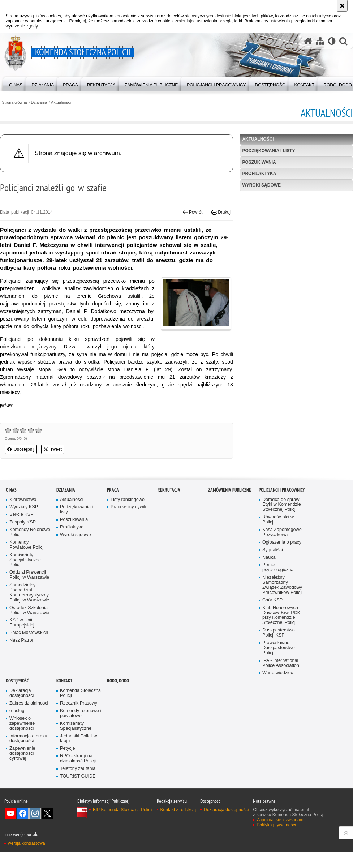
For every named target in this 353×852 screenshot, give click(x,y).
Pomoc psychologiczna (277, 567)
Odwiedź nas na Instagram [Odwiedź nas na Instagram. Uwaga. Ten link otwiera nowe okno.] (35, 813)
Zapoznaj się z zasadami (280, 819)
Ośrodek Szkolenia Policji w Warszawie (29, 610)
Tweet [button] (53, 449)
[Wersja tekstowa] (332, 41)
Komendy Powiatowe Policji (27, 545)
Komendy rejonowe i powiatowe (80, 713)
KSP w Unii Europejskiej (21, 623)
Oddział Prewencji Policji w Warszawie (29, 575)
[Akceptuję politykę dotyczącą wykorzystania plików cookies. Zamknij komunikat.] (342, 6)
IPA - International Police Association (280, 663)
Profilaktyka (259, 173)
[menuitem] (15, 83)
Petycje (67, 748)
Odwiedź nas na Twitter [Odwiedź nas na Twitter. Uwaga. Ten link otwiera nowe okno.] (47, 813)
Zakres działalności (28, 703)
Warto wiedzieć (277, 673)
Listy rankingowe (128, 499)
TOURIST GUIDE (77, 776)
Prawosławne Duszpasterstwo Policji (278, 648)
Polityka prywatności (276, 824)
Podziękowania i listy (268, 150)
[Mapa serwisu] (320, 41)
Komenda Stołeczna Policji (80, 693)
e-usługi (17, 710)
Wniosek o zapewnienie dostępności (22, 723)
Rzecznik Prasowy (78, 703)
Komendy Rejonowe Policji (29, 532)
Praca (113, 490)
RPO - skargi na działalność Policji (78, 758)
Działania (39, 102)
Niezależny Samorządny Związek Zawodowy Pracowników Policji (282, 585)
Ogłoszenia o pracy (281, 542)
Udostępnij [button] (20, 449)
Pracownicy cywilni (129, 507)
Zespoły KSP (22, 522)
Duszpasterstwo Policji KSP (278, 633)
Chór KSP (272, 600)
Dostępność (17, 681)
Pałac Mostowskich (28, 632)
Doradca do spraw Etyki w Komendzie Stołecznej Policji (281, 504)
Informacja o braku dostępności (28, 739)
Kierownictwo (22, 499)
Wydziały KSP (23, 507)
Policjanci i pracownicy (282, 490)
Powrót (192, 212)
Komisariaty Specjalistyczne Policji (25, 560)
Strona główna (14, 102)
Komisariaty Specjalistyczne (75, 726)
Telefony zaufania (77, 768)
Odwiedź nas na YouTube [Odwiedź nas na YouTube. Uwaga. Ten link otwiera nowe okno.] (10, 813)
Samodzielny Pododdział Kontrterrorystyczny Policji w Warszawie (29, 593)
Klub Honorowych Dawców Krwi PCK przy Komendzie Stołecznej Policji (281, 615)
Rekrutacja (169, 490)
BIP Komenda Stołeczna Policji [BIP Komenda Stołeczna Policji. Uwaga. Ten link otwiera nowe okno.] (122, 809)
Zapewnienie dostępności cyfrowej (22, 753)
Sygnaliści (272, 550)
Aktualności (61, 102)
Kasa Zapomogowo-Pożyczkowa (282, 532)
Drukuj (221, 212)
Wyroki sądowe (261, 185)
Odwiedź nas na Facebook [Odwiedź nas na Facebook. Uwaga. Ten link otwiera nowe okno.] (23, 813)
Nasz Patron (21, 640)
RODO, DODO (118, 681)
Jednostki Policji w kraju (78, 739)
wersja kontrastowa (26, 843)
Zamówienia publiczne (229, 490)
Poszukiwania (259, 162)
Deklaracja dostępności (21, 693)
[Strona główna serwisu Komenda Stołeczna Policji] (308, 41)
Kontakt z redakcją (178, 809)
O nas (11, 490)
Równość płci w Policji (278, 520)
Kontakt (64, 681)
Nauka (269, 557)
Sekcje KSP (21, 514)
